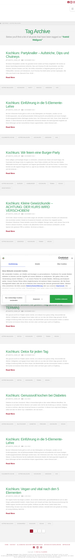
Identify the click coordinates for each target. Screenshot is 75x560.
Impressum (66, 544)
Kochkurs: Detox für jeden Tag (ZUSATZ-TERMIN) (34, 306)
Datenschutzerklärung (52, 544)
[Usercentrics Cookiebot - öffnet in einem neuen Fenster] (59, 258)
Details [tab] (37, 264)
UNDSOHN (48, 87)
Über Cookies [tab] (62, 264)
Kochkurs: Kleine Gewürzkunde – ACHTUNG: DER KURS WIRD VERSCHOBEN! (29, 206)
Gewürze (20, 241)
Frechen (43, 424)
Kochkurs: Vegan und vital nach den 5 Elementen (32, 490)
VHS (57, 87)
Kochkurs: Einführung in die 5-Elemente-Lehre (34, 104)
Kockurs (32, 523)
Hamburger (31, 183)
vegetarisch (6, 188)
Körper (39, 336)
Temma (52, 183)
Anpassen (37, 299)
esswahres (21, 523)
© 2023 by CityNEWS (40, 552)
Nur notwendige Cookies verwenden (13, 299)
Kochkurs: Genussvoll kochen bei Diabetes (36, 395)
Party (30, 87)
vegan (60, 183)
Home (7, 544)
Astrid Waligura (7, 87)
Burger (20, 183)
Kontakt (13, 544)
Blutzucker (21, 424)
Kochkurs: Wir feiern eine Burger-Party (33, 152)
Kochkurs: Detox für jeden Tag (27, 351)
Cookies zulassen (61, 299)
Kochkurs (20, 87)
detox (19, 336)
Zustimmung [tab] (13, 264)
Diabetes (33, 424)
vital (49, 523)
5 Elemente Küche (8, 137)
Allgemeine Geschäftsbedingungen (30, 544)
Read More (10, 77)
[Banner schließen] (72, 258)
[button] (72, 8)
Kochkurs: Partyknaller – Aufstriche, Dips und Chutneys (37, 54)
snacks (39, 87)
